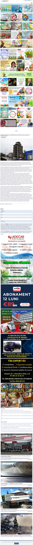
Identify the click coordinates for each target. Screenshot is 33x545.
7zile (30, 408)
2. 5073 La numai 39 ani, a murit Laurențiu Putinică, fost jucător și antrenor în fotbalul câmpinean (16, 411)
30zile (32, 408)
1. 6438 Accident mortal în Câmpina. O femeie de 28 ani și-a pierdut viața (12, 410)
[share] (0, 209)
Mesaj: (2, 217)
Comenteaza (3, 221)
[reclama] (16, 12)
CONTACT (31, 0)
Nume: (2, 212)
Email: (2, 214)
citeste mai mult (29, 459)
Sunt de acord (16, 543)
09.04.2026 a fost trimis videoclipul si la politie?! (9, 427)
